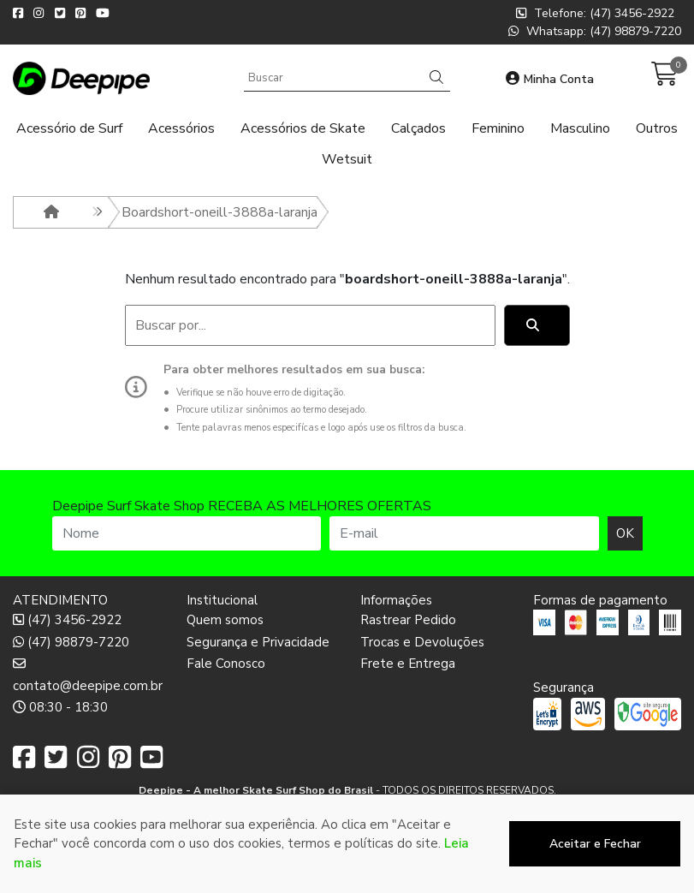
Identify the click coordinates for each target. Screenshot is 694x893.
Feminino (498, 128)
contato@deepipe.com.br (87, 674)
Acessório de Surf (69, 128)
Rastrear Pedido (408, 619)
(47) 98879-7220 (71, 642)
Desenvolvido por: (347, 879)
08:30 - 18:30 (60, 707)
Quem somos (225, 619)
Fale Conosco (226, 663)
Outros (657, 128)
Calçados (418, 128)
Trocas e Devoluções (422, 642)
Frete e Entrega (407, 663)
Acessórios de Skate (302, 128)
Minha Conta (550, 79)
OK (625, 533)
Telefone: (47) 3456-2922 (595, 13)
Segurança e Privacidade (258, 642)
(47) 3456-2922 (67, 619)
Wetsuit (347, 159)
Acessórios (181, 128)
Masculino (580, 128)
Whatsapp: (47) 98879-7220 (594, 31)
